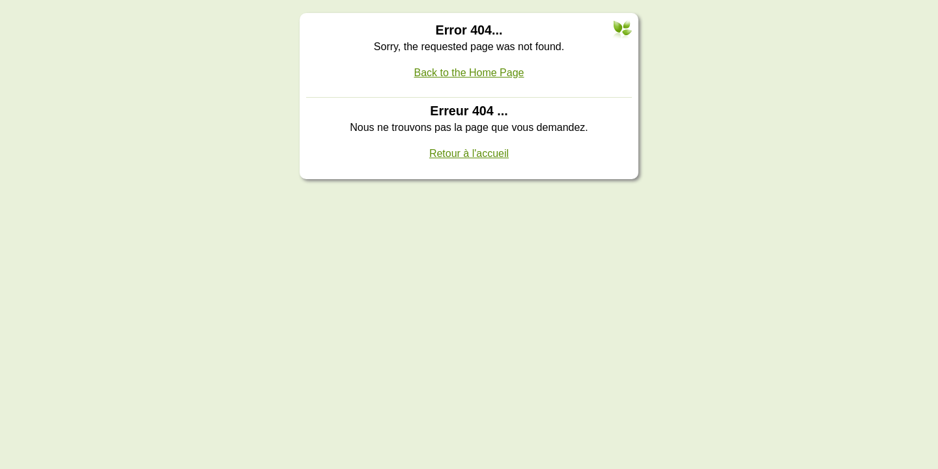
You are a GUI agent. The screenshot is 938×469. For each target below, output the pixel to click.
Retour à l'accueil (469, 153)
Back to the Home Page (469, 72)
